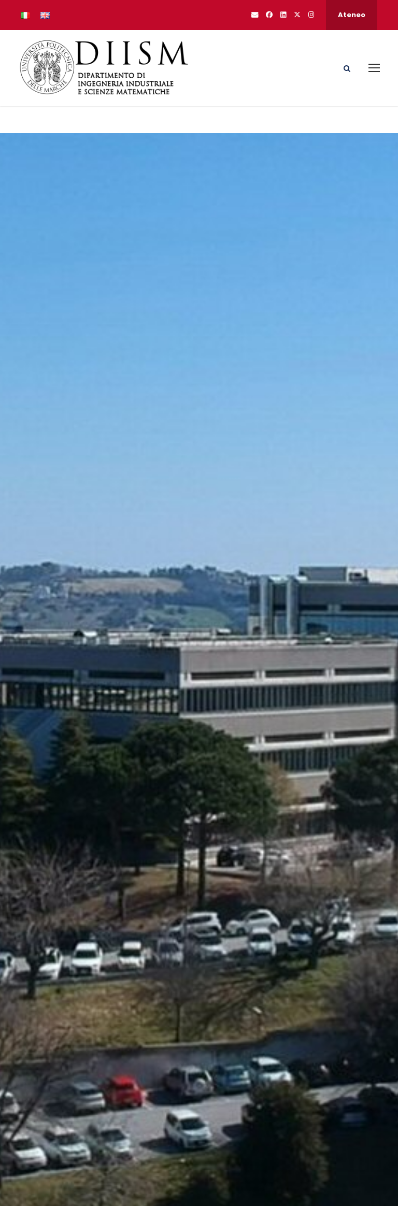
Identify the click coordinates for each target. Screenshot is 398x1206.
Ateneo (351, 15)
